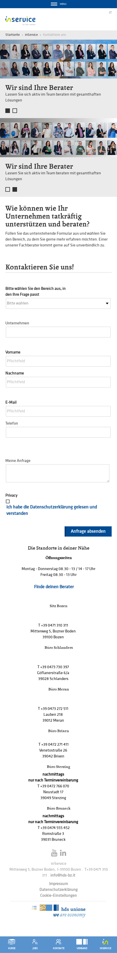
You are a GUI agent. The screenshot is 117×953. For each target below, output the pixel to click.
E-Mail (11, 402)
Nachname (14, 373)
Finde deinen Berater (54, 586)
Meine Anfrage (18, 460)
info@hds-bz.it (62, 875)
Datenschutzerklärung (58, 889)
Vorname (12, 352)
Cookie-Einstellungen (58, 895)
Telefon (11, 423)
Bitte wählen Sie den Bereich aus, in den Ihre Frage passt (35, 291)
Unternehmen (17, 323)
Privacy (11, 495)
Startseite (12, 34)
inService (31, 34)
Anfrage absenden (88, 531)
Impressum (58, 883)
